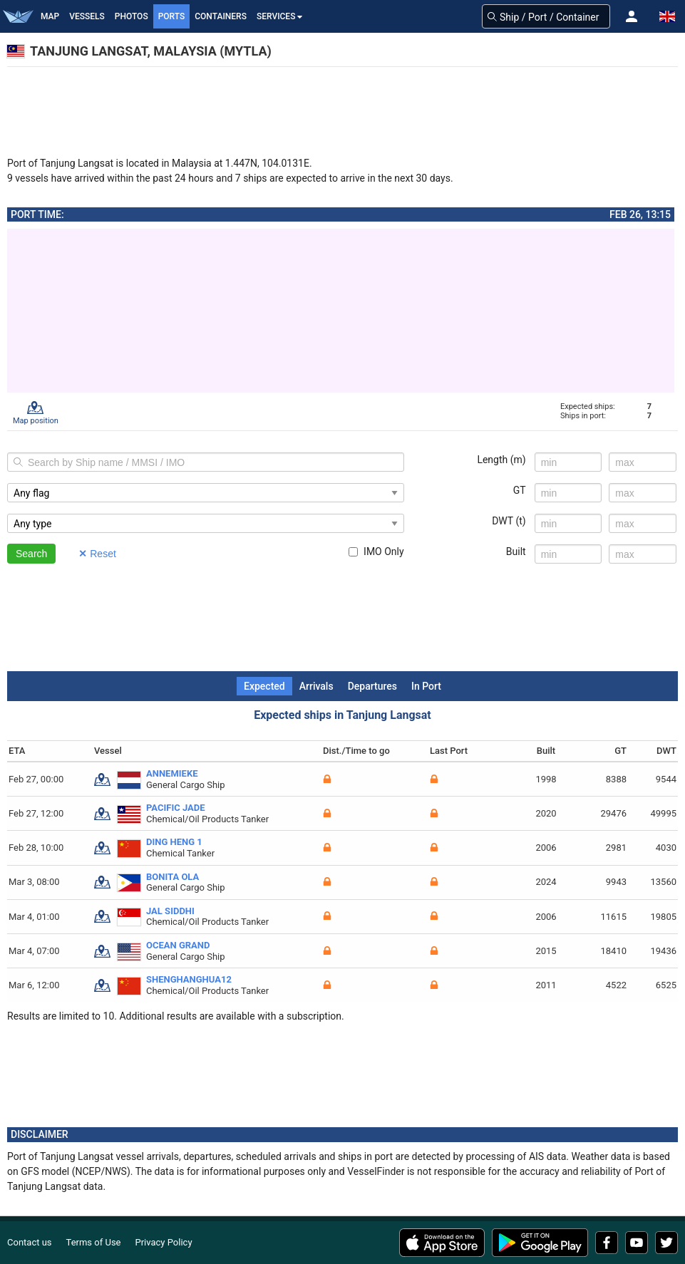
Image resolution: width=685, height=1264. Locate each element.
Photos (131, 16)
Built (516, 551)
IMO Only (376, 551)
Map (50, 16)
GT (519, 490)
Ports (171, 16)
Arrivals (316, 686)
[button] (631, 16)
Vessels (87, 16)
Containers (221, 16)
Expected (264, 686)
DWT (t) (509, 521)
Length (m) (501, 459)
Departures (372, 686)
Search (31, 553)
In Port (426, 686)
